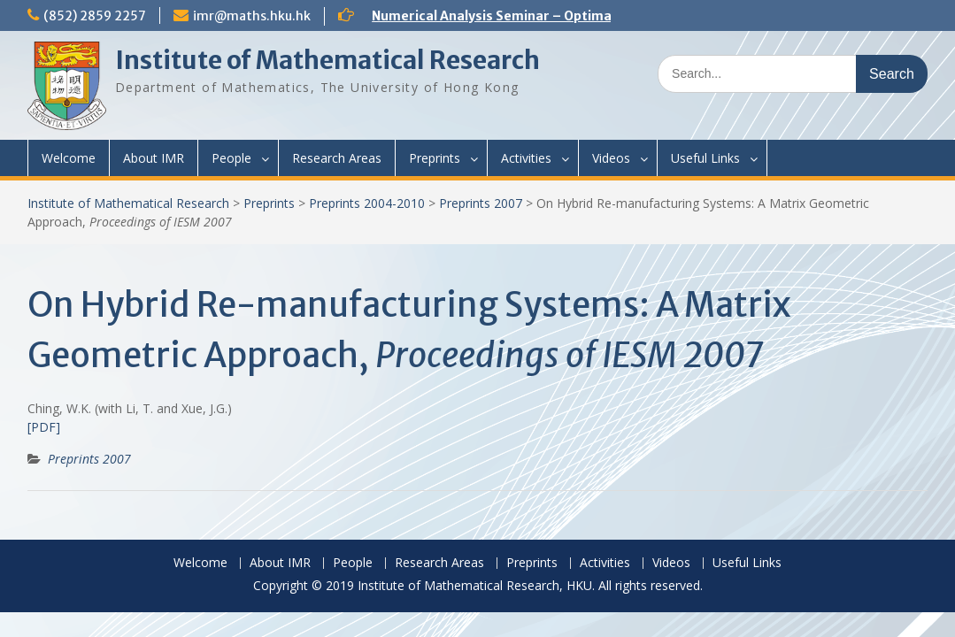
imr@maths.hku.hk (252, 16)
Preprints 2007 (480, 203)
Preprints (434, 158)
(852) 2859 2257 (94, 16)
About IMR (153, 158)
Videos (611, 158)
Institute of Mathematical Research (327, 60)
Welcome (69, 158)
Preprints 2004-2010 (367, 203)
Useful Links (705, 158)
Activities (526, 158)
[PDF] (43, 426)
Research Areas (336, 158)
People (231, 158)
